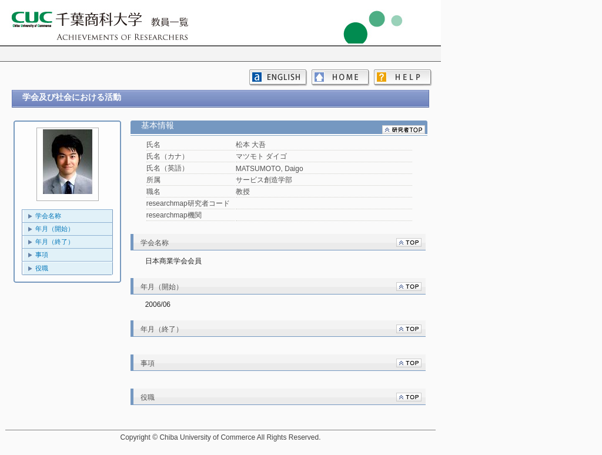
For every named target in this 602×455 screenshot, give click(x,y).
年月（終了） (54, 241)
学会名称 (48, 215)
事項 (41, 254)
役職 (41, 268)
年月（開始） (54, 228)
